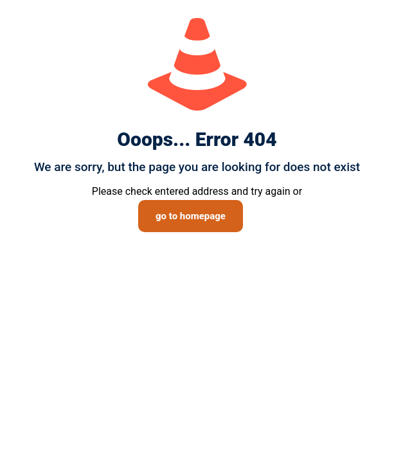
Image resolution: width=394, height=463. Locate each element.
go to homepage (191, 216)
